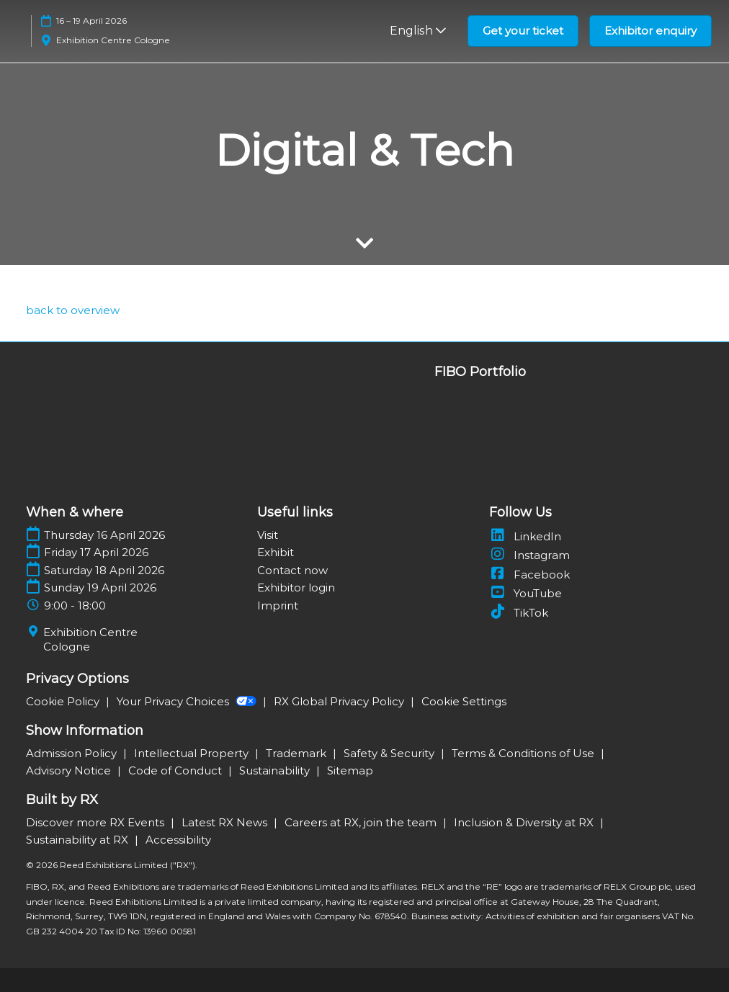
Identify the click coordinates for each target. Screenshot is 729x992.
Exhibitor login (296, 587)
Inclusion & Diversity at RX (525, 822)
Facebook (529, 574)
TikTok (518, 613)
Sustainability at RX (78, 839)
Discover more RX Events (96, 822)
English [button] (418, 30)
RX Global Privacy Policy (340, 701)
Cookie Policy (64, 701)
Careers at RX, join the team (362, 822)
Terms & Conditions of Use (524, 753)
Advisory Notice (70, 770)
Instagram (529, 555)
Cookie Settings (463, 701)
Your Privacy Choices (188, 701)
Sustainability (276, 770)
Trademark (297, 753)
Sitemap (350, 770)
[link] (73, 310)
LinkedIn (525, 536)
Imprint (277, 605)
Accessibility (178, 839)
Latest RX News (226, 822)
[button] (523, 31)
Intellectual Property (192, 753)
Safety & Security (390, 753)
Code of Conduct (176, 770)
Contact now (292, 570)
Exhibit (275, 552)
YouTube (525, 593)
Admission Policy (73, 753)
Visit (267, 535)
